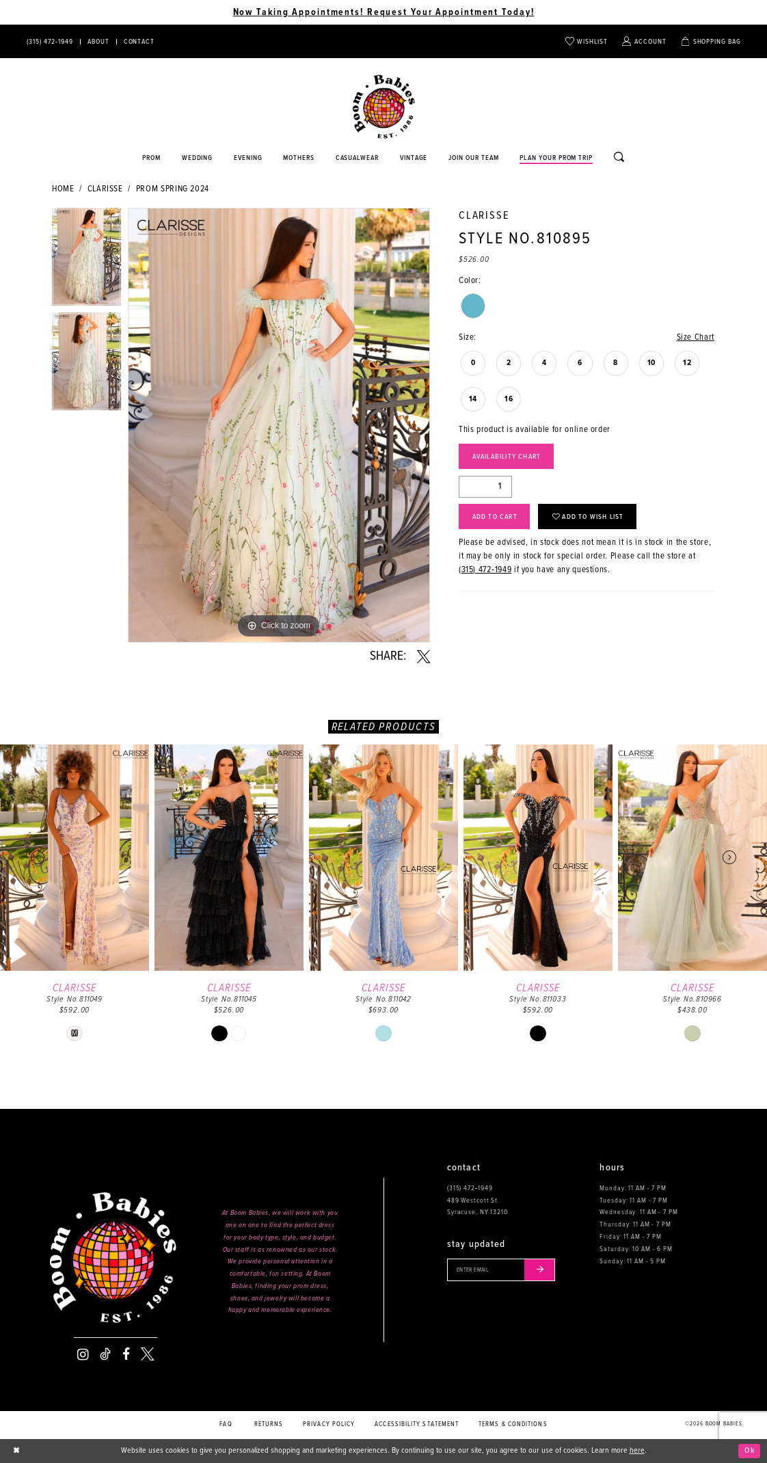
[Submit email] (540, 1269)
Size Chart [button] (695, 337)
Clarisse (105, 189)
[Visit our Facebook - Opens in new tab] (126, 1354)
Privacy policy (329, 1424)
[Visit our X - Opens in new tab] (147, 1354)
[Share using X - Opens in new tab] (423, 657)
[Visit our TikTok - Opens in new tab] (105, 1354)
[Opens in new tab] (357, 158)
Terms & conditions (513, 1424)
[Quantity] (485, 487)
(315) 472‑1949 (485, 570)
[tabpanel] (86, 260)
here (637, 1450)
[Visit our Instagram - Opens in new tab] (83, 1354)
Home (63, 189)
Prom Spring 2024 (172, 189)
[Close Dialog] (17, 1450)
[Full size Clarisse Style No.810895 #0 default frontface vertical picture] (279, 425)
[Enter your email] (501, 1269)
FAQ (225, 1424)
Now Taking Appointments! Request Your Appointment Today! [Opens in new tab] (384, 12)
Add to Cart (494, 517)
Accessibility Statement (417, 1424)
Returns (269, 1424)
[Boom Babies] (384, 107)
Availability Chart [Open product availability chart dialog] (507, 456)
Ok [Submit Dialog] (749, 1450)
